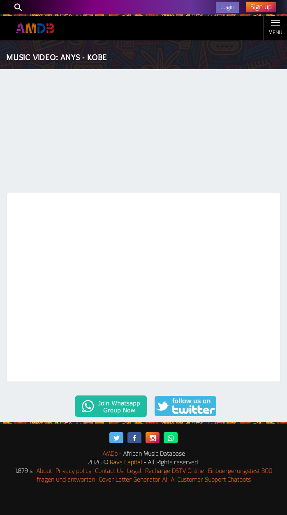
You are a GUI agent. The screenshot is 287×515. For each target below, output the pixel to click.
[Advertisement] (143, 131)
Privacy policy (73, 471)
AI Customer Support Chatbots (211, 480)
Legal (134, 471)
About (44, 471)
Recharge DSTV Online (174, 471)
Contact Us (109, 471)
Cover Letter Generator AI (133, 480)
